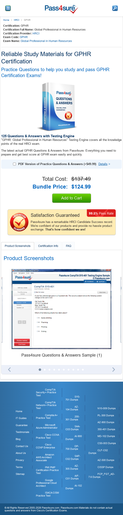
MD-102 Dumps (106, 436)
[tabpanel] (61, 313)
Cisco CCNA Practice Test (47, 436)
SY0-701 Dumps (72, 398)
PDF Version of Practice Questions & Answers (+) (57, 164)
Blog (18, 439)
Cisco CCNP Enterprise (45, 446)
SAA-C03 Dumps (72, 428)
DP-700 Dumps (72, 447)
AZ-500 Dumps (106, 460)
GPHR (24, 37)
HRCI (16, 20)
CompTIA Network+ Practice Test (46, 405)
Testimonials (22, 432)
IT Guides (21, 418)
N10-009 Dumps (107, 408)
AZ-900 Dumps (106, 422)
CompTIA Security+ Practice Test (46, 392)
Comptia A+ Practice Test (47, 416)
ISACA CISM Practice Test (47, 494)
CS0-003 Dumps (107, 443)
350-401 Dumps (106, 429)
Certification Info (48, 246)
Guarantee (22, 425)
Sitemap (20, 474)
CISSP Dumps (105, 467)
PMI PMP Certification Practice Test (47, 470)
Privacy (20, 460)
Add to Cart (71, 198)
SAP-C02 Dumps (72, 457)
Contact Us (22, 446)
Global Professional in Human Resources (46, 41)
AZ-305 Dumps (72, 467)
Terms (19, 467)
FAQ (68, 246)
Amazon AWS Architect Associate (45, 457)
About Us (21, 453)
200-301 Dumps (72, 418)
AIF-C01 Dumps (72, 477)
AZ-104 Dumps (72, 408)
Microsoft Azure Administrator (47, 426)
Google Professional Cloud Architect (46, 483)
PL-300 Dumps (106, 415)
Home (6, 20)
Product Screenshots (17, 246)
